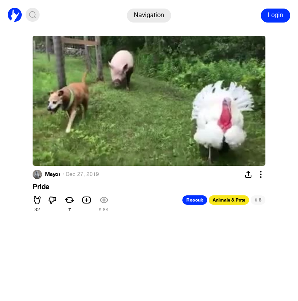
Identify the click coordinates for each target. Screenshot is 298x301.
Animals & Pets (229, 200)
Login (275, 15)
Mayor (52, 174)
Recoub (194, 200)
